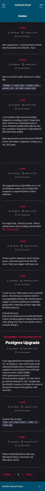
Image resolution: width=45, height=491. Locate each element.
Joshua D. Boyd (22, 5)
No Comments (24, 36)
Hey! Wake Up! (10, 229)
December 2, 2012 (31, 348)
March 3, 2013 (31, 173)
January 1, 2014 (30, 32)
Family (22, 437)
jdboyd (16, 32)
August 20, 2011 (30, 441)
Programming (10, 337)
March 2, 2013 (31, 211)
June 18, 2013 (30, 64)
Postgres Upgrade (22, 342)
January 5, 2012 (30, 407)
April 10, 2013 (30, 105)
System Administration (29, 337)
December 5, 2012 (30, 280)
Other (22, 28)
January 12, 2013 (31, 246)
